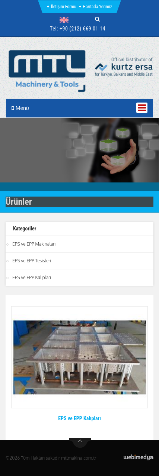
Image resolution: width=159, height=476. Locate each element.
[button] (66, 20)
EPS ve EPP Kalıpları (31, 277)
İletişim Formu (63, 6)
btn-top (80, 443)
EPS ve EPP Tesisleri (31, 260)
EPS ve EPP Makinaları (33, 244)
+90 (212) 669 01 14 (82, 29)
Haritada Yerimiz (97, 6)
